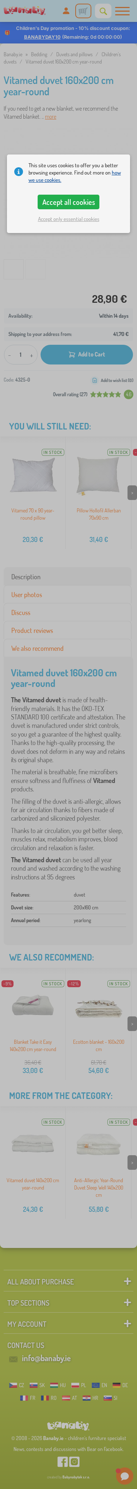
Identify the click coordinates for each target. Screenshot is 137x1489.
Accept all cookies (68, 202)
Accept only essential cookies (68, 218)
